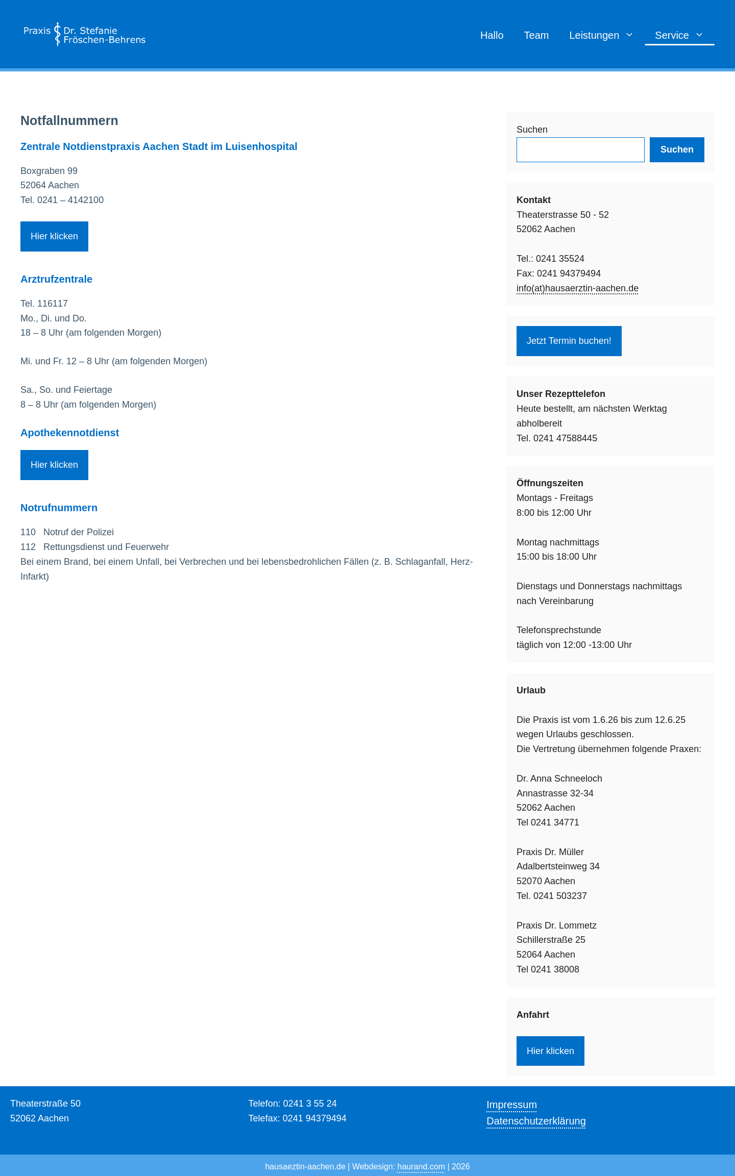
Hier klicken (54, 236)
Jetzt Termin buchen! (569, 341)
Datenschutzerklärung (536, 1121)
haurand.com (421, 1166)
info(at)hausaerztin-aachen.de (578, 288)
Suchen (532, 129)
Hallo (492, 35)
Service (685, 35)
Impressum (511, 1104)
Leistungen (607, 35)
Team (536, 35)
